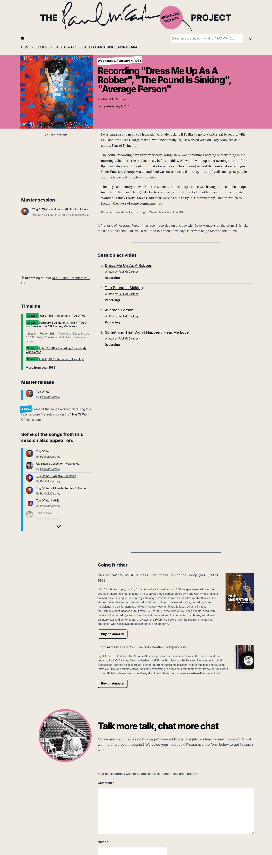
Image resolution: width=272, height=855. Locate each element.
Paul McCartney (114, 99)
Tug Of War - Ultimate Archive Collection (61, 488)
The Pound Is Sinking (124, 287)
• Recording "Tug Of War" (63, 315)
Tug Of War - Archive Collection (56, 475)
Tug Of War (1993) (47, 500)
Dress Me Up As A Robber (128, 265)
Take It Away (44, 512)
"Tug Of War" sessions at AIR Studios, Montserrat (63, 209)
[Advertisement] (56, 164)
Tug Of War (43, 391)
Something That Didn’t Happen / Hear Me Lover (147, 332)
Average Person (119, 310)
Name (103, 842)
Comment (106, 783)
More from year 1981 (40, 367)
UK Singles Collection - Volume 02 (58, 463)
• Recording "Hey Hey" (61, 359)
